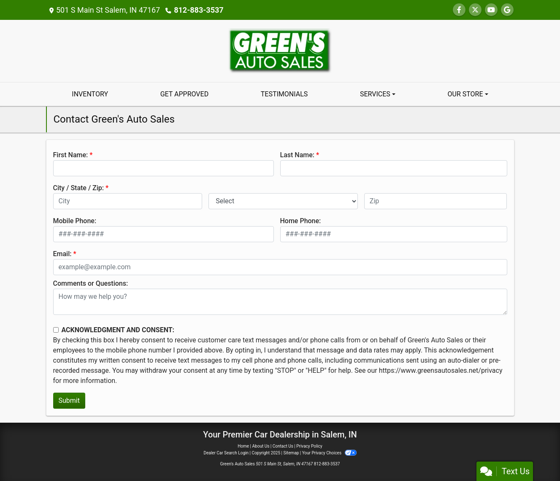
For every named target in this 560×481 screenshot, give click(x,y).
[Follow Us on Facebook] (459, 9)
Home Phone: (300, 221)
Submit (69, 400)
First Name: (70, 155)
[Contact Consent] (56, 330)
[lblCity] (128, 201)
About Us (261, 446)
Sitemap (291, 453)
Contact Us (283, 446)
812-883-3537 (198, 9)
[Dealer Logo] (280, 50)
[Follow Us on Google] (507, 9)
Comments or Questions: (90, 283)
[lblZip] (435, 201)
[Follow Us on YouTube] (491, 9)
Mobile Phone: (75, 221)
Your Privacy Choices (329, 453)
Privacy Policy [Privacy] (309, 446)
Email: (62, 254)
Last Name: (297, 155)
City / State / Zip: (78, 188)
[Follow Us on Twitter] (475, 9)
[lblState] (283, 201)
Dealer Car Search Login (226, 453)
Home (243, 446)
